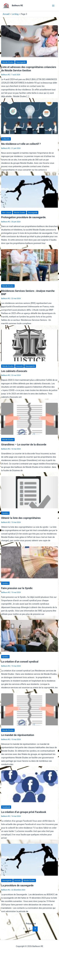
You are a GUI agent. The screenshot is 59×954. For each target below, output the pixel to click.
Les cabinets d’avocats (14, 371)
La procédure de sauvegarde (17, 885)
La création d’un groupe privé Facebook (23, 811)
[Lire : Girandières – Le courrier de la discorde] (29, 418)
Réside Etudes (7, 62)
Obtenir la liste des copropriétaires (21, 517)
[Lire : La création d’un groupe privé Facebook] (29, 786)
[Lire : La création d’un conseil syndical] (29, 635)
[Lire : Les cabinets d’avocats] (29, 345)
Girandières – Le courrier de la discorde (23, 444)
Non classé (6, 212)
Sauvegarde (21, 62)
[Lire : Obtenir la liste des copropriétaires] (29, 492)
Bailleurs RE (17, 5)
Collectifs (6, 139)
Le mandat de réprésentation (17, 735)
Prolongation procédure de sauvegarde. (23, 217)
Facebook (6, 807)
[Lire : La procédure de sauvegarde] (29, 859)
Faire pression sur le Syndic (17, 588)
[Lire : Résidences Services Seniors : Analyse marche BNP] (29, 265)
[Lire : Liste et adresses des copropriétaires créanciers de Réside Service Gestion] (29, 41)
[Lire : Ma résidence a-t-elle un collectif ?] (29, 118)
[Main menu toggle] (53, 6)
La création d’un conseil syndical (19, 661)
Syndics (5, 513)
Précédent (29, 923)
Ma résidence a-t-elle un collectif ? (21, 143)
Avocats (19, 366)
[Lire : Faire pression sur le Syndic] (29, 562)
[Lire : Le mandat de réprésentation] (29, 709)
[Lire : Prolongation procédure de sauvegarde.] (29, 191)
